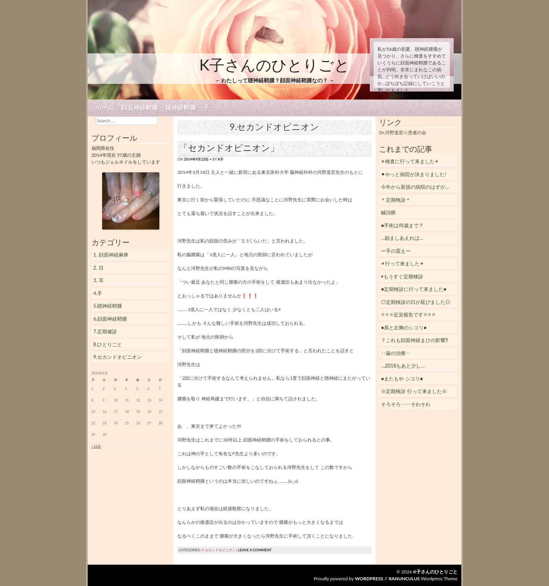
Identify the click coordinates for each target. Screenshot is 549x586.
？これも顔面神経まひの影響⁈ (414, 340)
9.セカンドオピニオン (219, 550)
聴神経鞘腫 (180, 107)
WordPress (369, 578)
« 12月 (96, 446)
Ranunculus (404, 578)
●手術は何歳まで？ (402, 225)
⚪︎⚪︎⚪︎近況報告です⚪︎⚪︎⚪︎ (408, 314)
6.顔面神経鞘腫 (110, 319)
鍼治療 (388, 212)
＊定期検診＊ (396, 200)
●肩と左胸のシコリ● (404, 327)
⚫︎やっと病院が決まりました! (413, 174)
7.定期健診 (105, 331)
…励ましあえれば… (402, 238)
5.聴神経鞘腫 (107, 306)
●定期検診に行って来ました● (413, 289)
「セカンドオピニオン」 (229, 147)
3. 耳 (98, 280)
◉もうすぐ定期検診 (402, 276)
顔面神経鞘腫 (139, 107)
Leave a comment (255, 550)
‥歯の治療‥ (396, 353)
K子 (220, 159)
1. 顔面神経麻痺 (110, 255)
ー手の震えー (396, 251)
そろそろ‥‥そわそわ (405, 404)
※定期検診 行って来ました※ (413, 391)
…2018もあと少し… (403, 366)
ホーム (104, 107)
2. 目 (98, 268)
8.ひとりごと (107, 344)
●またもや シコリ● (402, 379)
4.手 (98, 293)
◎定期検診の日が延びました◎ (415, 302)
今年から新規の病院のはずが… (415, 187)
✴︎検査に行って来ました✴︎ (410, 161)
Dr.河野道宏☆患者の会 (402, 132)
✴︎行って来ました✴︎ (402, 263)
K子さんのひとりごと (274, 65)
